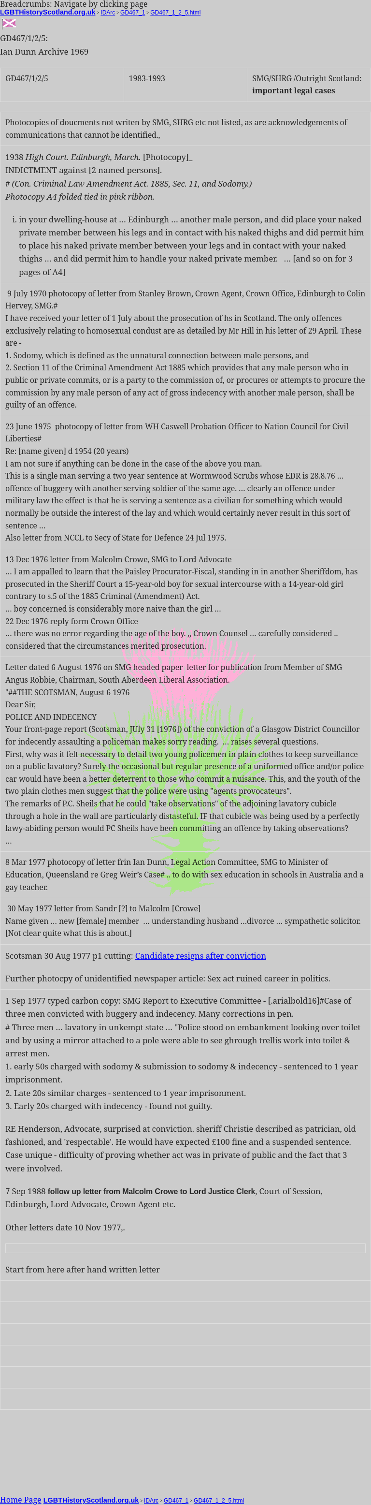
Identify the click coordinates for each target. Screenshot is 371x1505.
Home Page (21, 1499)
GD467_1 (132, 12)
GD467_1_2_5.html (175, 12)
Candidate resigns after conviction (200, 955)
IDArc (107, 12)
